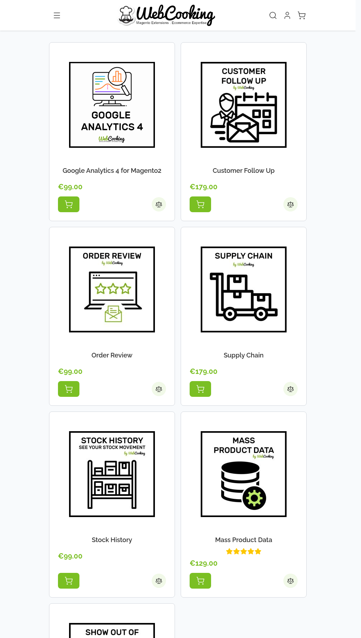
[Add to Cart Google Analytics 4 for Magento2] (68, 204)
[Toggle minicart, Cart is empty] (301, 15)
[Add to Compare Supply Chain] (290, 389)
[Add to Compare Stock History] (159, 581)
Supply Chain (244, 355)
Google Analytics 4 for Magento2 (112, 170)
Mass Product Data (243, 540)
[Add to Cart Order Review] (68, 389)
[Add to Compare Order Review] (159, 389)
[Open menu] (57, 15)
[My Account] (287, 15)
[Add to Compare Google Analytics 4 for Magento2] (159, 204)
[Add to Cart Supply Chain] (200, 389)
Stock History (112, 540)
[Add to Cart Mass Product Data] (200, 581)
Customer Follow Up (243, 170)
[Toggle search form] (273, 15)
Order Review (112, 355)
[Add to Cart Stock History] (68, 581)
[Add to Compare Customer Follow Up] (290, 204)
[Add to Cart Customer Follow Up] (200, 204)
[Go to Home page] (166, 15)
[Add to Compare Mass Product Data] (290, 581)
